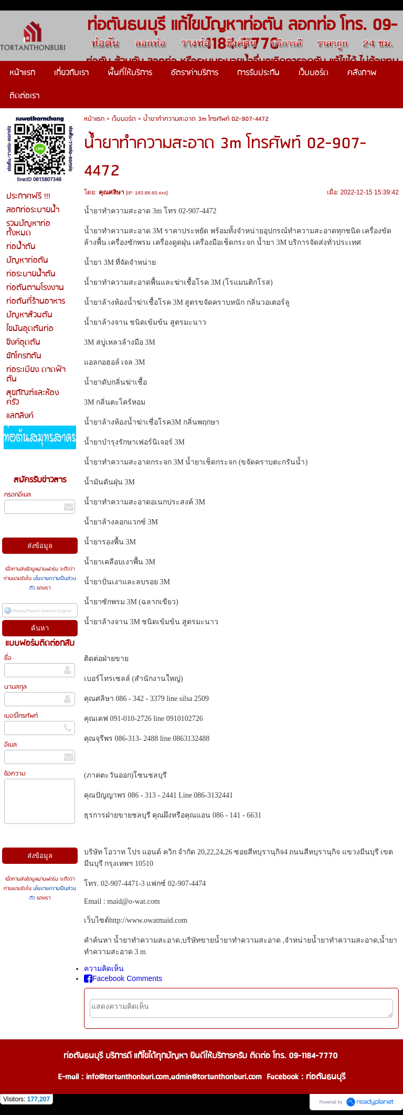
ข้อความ (14, 773)
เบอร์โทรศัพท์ (21, 715)
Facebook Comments (123, 978)
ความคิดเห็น (104, 968)
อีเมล (10, 744)
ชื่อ (8, 658)
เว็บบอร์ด (124, 119)
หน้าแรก (94, 119)
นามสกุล (15, 687)
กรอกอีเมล (17, 494)
